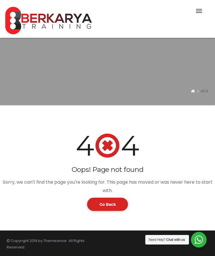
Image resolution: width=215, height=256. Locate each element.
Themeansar (55, 240)
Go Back (107, 204)
